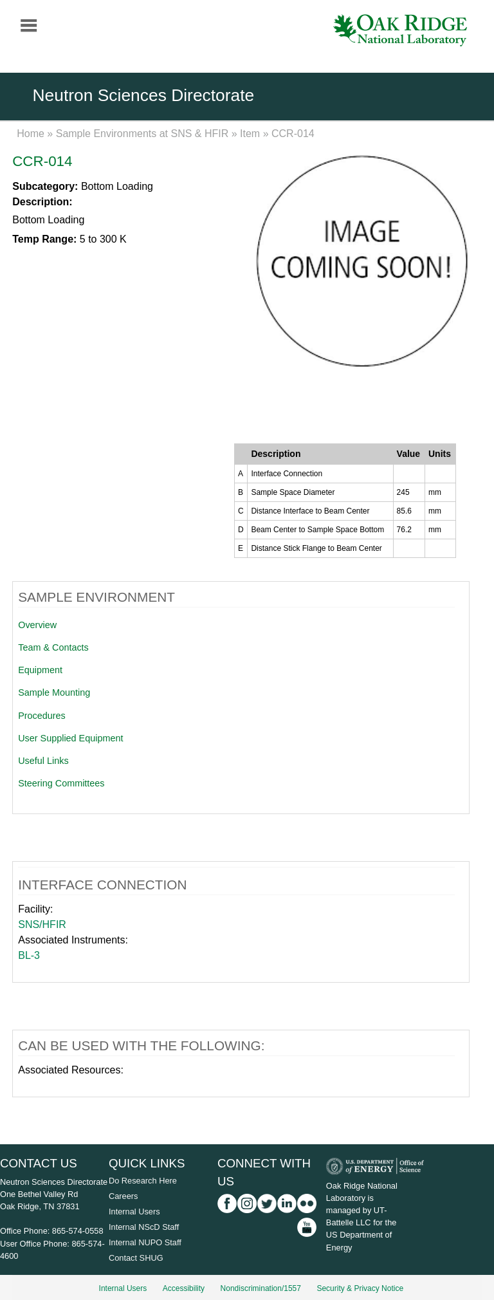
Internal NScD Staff (144, 1227)
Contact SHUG (136, 1258)
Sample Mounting (54, 692)
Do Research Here (143, 1180)
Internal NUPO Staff (145, 1242)
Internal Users (134, 1211)
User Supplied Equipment (70, 738)
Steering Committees (61, 783)
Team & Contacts (53, 647)
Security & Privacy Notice (359, 1288)
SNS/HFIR (42, 924)
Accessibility (184, 1288)
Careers (123, 1196)
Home (30, 133)
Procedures (42, 715)
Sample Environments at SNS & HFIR (142, 133)
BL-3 (29, 955)
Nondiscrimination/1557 (261, 1288)
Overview (37, 625)
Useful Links (43, 761)
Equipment (40, 670)
